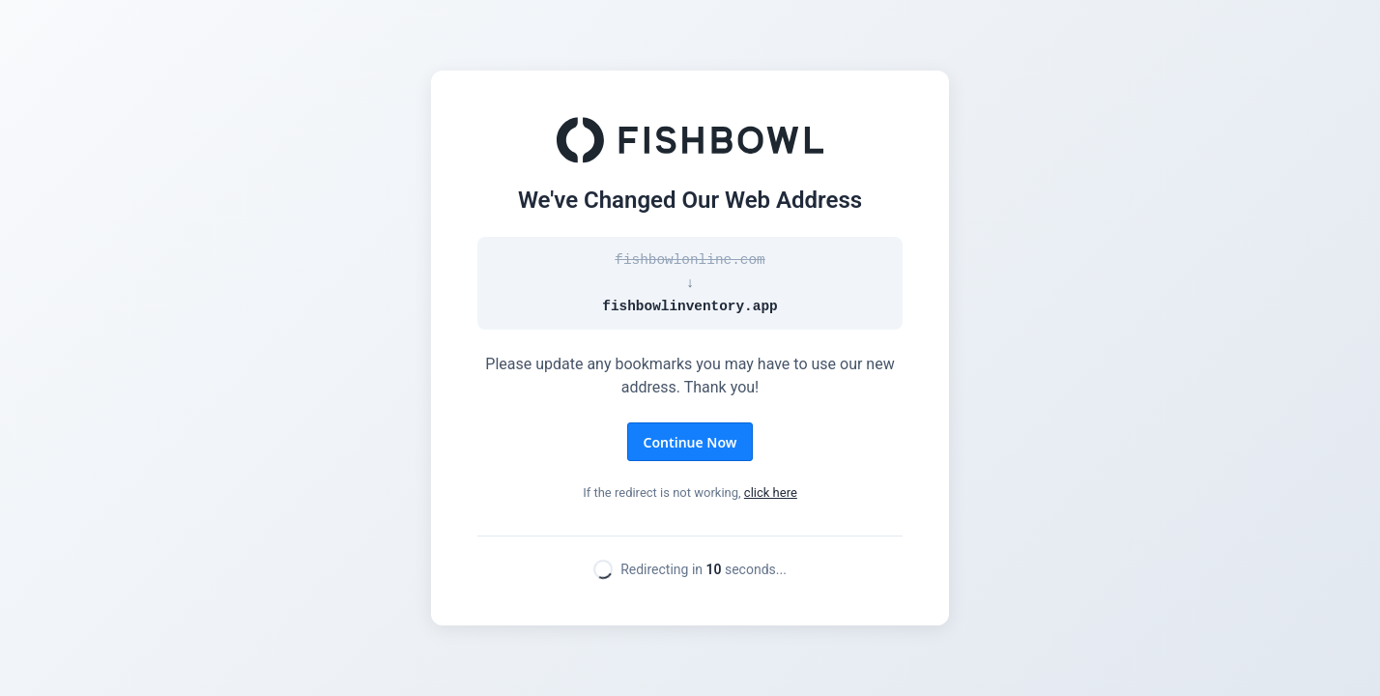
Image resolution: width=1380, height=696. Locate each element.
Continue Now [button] (690, 442)
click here (770, 492)
